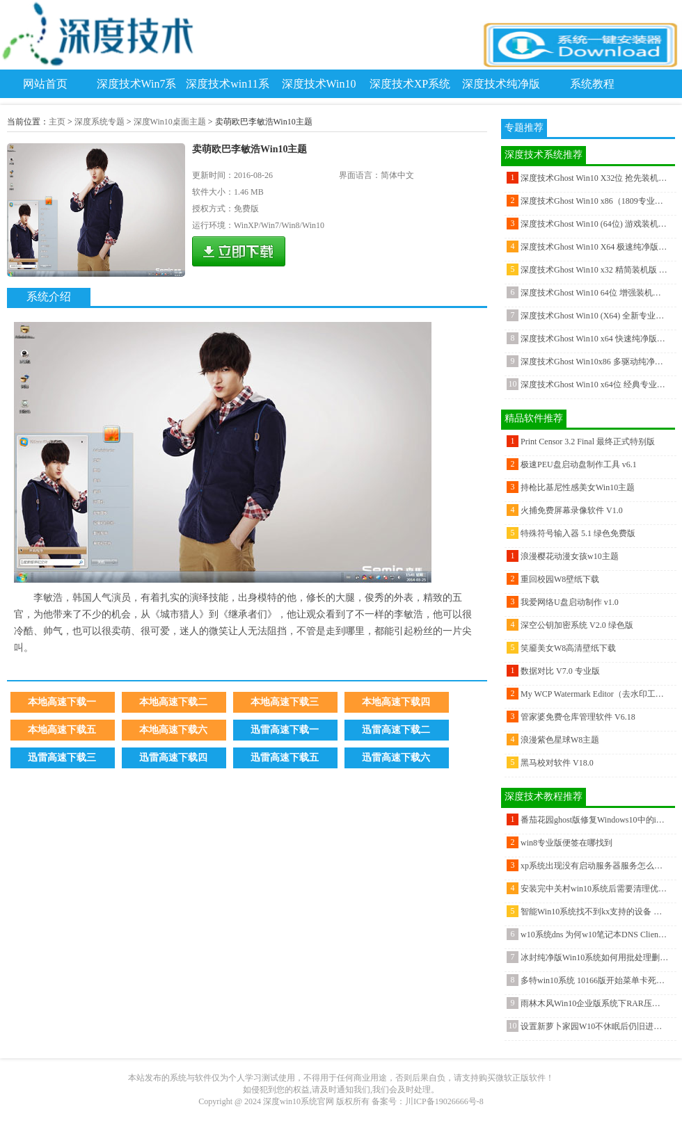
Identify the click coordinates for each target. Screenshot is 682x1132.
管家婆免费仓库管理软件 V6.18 (578, 717)
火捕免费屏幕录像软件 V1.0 (572, 510)
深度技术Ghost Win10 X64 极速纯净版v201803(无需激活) (594, 247)
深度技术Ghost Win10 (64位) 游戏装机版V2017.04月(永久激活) (594, 224)
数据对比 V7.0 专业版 (560, 671)
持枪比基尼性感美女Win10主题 (578, 487)
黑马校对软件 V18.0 (557, 763)
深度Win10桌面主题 (170, 122)
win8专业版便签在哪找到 (566, 843)
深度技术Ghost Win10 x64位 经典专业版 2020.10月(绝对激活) (594, 384)
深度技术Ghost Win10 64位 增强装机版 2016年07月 (594, 293)
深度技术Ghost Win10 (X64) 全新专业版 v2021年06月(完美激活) (594, 316)
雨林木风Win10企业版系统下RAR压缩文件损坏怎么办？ (594, 1003)
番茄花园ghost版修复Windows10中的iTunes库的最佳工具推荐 (594, 820)
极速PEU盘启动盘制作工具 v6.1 (579, 464)
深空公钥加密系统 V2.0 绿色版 (577, 625)
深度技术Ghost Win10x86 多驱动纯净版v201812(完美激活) (594, 361)
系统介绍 (48, 296)
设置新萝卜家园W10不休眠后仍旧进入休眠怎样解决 (594, 1026)
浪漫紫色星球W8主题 (560, 740)
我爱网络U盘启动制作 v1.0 (570, 602)
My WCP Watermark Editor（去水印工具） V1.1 (594, 694)
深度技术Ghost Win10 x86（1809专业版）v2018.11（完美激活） (594, 201)
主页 (57, 122)
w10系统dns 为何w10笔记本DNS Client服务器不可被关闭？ (594, 934)
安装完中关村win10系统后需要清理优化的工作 (594, 889)
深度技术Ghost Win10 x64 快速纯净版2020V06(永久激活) (594, 338)
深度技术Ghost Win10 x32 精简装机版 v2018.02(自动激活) (594, 270)
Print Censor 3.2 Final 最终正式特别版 (588, 441)
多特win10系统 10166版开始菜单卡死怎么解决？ (594, 980)
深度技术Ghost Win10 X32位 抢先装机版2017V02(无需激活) (594, 178)
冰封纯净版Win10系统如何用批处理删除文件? (594, 957)
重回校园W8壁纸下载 (560, 579)
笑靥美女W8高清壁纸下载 (568, 648)
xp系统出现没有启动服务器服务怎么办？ (594, 866)
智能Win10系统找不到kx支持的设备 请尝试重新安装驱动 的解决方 (594, 911)
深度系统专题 (99, 122)
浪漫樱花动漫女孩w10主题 (570, 556)
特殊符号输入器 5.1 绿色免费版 (578, 533)
